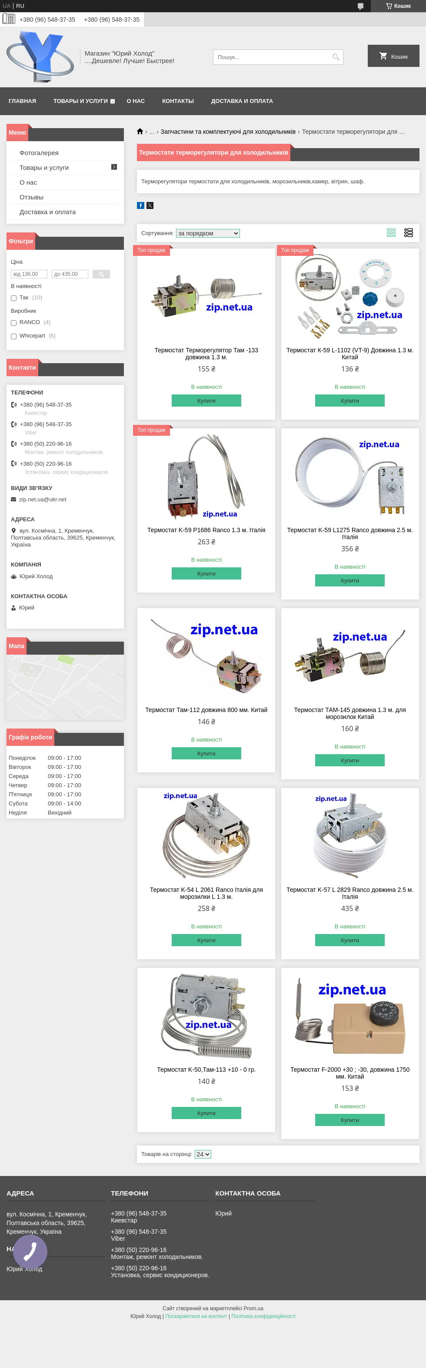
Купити (206, 400)
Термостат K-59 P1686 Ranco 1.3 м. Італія (206, 530)
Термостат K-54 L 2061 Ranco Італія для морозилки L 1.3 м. (206, 893)
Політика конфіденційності (263, 1316)
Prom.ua (253, 1308)
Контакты (178, 101)
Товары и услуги (80, 101)
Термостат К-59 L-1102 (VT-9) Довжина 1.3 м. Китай (350, 354)
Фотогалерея (39, 152)
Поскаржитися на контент (196, 1316)
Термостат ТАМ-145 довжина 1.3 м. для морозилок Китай (350, 713)
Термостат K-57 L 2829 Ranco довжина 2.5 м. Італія (350, 893)
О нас (136, 101)
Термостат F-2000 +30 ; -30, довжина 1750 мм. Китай (349, 1073)
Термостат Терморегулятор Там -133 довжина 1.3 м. (207, 354)
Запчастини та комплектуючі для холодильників (228, 131)
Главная (22, 101)
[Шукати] (335, 57)
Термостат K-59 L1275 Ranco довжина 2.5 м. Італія (350, 533)
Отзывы (31, 197)
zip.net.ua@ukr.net (43, 499)
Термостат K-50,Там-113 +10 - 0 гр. (206, 1069)
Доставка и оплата (242, 101)
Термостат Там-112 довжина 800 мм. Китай (206, 709)
